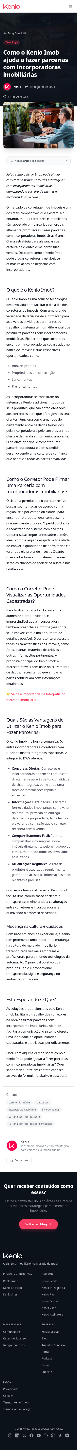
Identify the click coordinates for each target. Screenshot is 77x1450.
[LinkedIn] (17, 1435)
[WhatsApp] (46, 1435)
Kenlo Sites (10, 1294)
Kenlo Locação (12, 1288)
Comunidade (11, 1332)
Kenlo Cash (49, 1308)
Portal (45, 1352)
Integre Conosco (14, 1345)
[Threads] (53, 1435)
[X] (24, 1435)
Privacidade (10, 1389)
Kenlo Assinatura (53, 1314)
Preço (45, 1365)
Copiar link (19, 1160)
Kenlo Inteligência (53, 1288)
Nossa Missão (51, 1332)
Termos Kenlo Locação (17, 1409)
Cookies (8, 1396)
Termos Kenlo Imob (16, 1402)
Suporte (47, 1372)
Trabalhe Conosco (53, 1345)
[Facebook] (31, 1435)
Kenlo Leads (49, 1281)
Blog (45, 1338)
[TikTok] (60, 1435)
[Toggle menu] (70, 6)
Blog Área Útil (14, 33)
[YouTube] (39, 1435)
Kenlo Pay (48, 1294)
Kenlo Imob (10, 1281)
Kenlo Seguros (51, 1301)
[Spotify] (67, 1435)
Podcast (47, 1358)
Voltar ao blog (38, 1224)
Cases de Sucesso (14, 1338)
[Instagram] (10, 1435)
